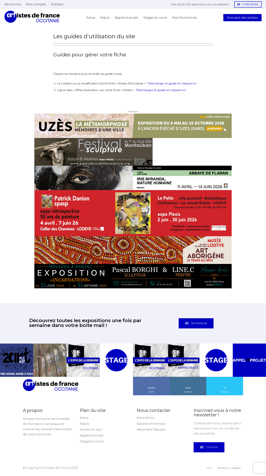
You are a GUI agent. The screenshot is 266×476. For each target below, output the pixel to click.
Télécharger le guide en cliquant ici (171, 83)
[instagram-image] (16, 360)
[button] (12, 4)
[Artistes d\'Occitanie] (32, 17)
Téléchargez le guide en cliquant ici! (161, 90)
